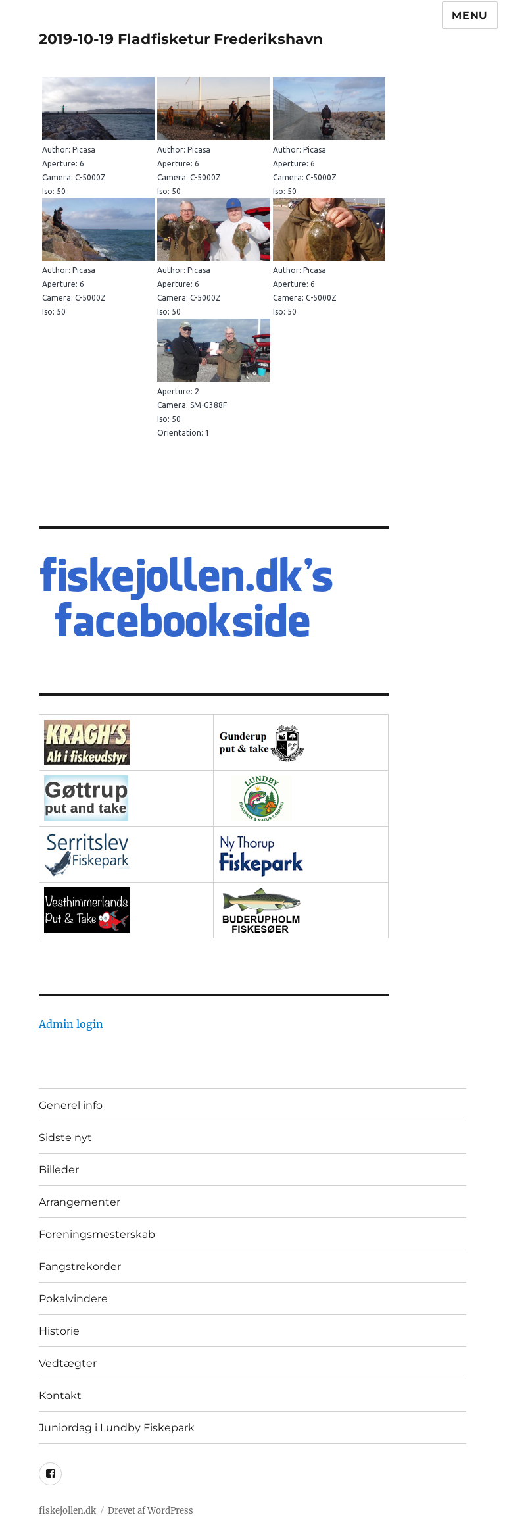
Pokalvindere (73, 1299)
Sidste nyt (65, 1137)
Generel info (71, 1105)
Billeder (59, 1170)
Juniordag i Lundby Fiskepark (117, 1427)
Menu (470, 15)
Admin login (71, 1024)
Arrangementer (79, 1202)
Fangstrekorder (80, 1266)
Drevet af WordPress (150, 1510)
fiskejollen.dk (67, 1510)
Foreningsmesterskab (97, 1234)
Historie (59, 1331)
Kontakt (60, 1395)
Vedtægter (68, 1363)
